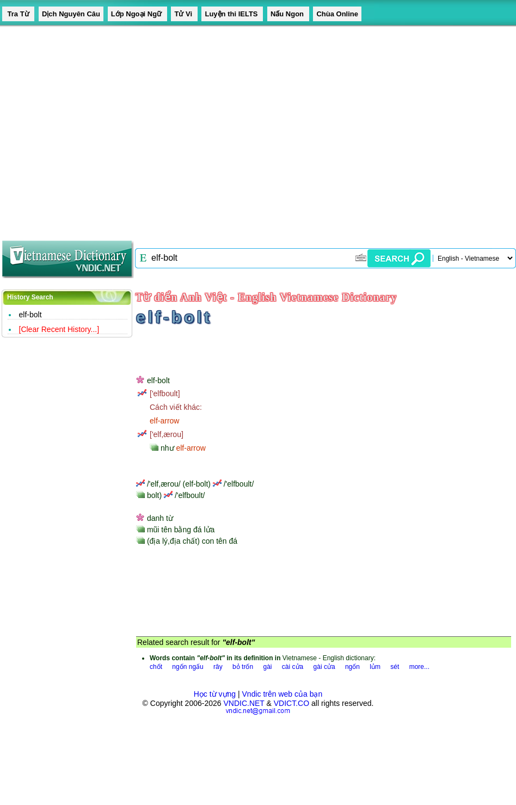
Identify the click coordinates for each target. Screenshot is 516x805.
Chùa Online (337, 14)
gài (267, 667)
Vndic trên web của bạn (282, 694)
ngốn (352, 667)
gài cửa (324, 667)
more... (419, 667)
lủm (375, 667)
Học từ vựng (215, 694)
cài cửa (292, 667)
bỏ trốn (242, 667)
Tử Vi (184, 14)
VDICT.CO (291, 703)
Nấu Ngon (288, 14)
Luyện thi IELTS (232, 14)
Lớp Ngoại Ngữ (137, 14)
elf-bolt (30, 314)
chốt (156, 667)
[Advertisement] (102, 129)
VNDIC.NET (243, 703)
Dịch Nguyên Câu (71, 14)
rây (218, 667)
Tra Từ (18, 14)
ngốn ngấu (187, 667)
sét (394, 667)
